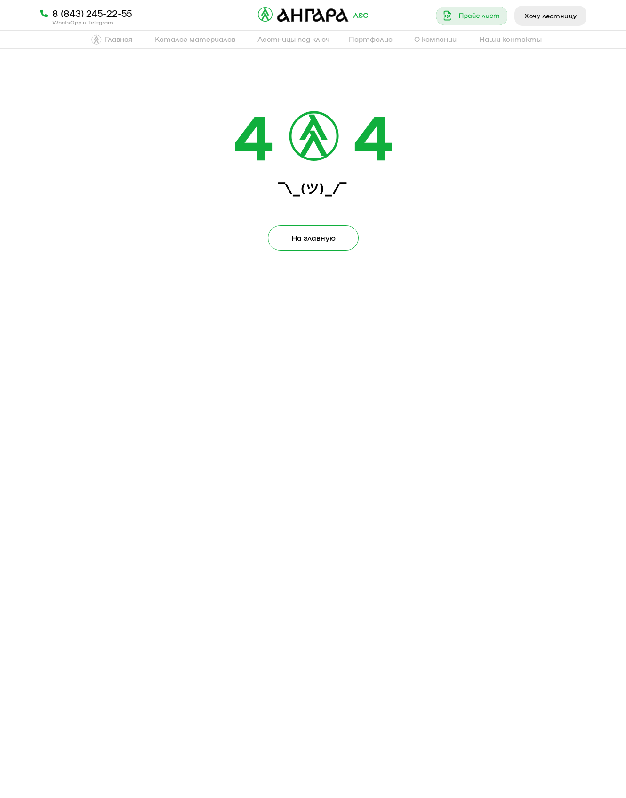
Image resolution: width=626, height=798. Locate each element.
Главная (118, 39)
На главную (313, 237)
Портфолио (371, 39)
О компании (435, 39)
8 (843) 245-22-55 (92, 13)
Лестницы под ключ (293, 39)
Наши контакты (510, 39)
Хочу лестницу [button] (550, 15)
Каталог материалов (195, 39)
